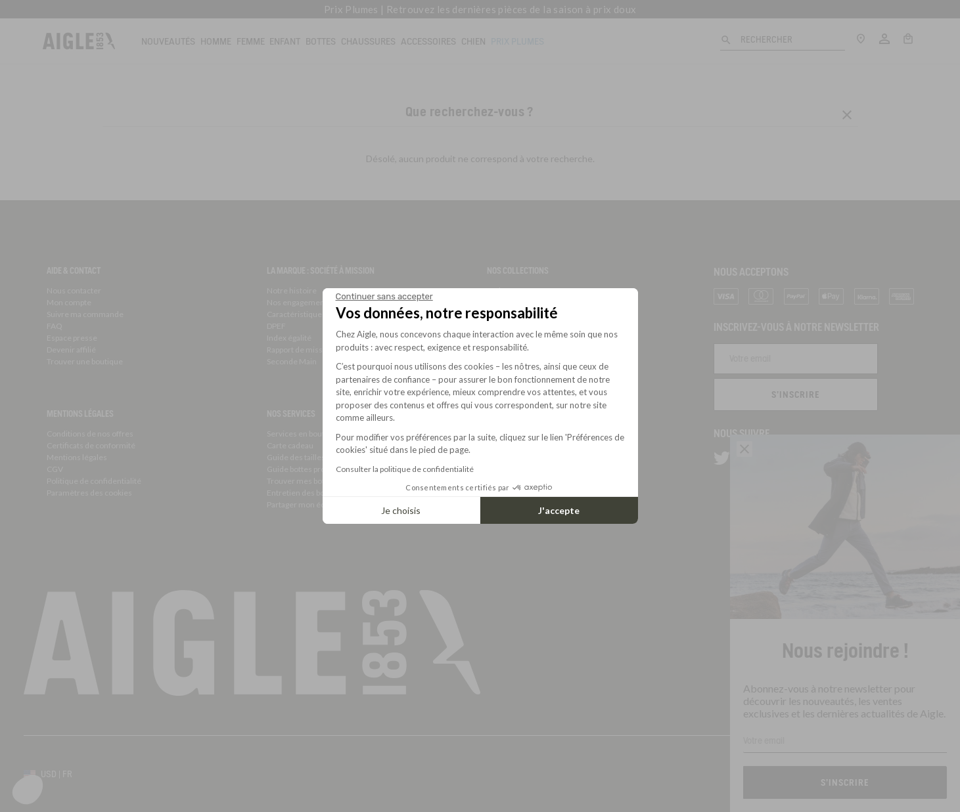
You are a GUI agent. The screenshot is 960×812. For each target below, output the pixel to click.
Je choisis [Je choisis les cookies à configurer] (401, 510)
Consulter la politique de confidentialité (405, 469)
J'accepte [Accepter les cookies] (559, 510)
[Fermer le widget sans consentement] (384, 296)
